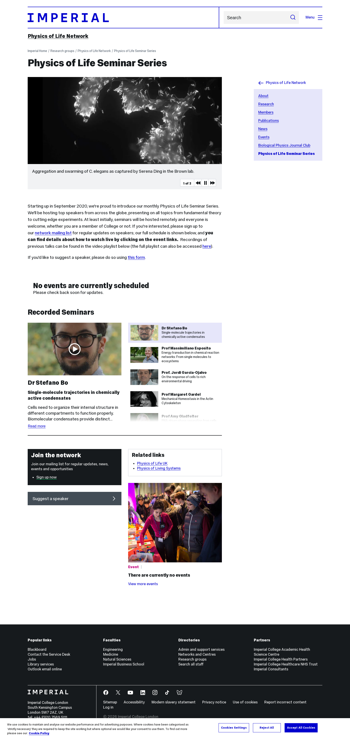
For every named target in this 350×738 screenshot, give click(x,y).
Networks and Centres (197, 654)
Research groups (62, 51)
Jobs (32, 659)
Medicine (110, 654)
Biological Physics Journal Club (284, 145)
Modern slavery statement (174, 702)
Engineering (113, 649)
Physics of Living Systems (159, 468)
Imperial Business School (123, 664)
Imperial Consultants (271, 669)
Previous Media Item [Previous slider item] (198, 182)
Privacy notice (214, 702)
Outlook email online (45, 669)
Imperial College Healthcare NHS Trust (286, 664)
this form (136, 257)
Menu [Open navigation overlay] (314, 17)
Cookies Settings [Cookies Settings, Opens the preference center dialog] (234, 727)
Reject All (267, 727)
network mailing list (53, 232)
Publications (268, 120)
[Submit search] (293, 17)
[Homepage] (123, 17)
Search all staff (191, 664)
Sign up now (46, 477)
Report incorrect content (285, 702)
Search (223, 17)
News (262, 129)
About (263, 96)
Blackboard (37, 649)
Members (265, 112)
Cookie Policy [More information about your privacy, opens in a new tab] (39, 733)
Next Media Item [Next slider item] (212, 182)
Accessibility (134, 702)
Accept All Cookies (301, 727)
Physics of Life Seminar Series (135, 51)
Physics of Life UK (152, 463)
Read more (37, 426)
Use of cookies (245, 702)
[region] (175, 728)
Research (266, 104)
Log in (108, 707)
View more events (143, 584)
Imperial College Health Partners (281, 659)
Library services (41, 664)
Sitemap (110, 702)
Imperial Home (37, 51)
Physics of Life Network (58, 36)
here (206, 246)
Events (263, 137)
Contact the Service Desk (49, 654)
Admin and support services (201, 649)
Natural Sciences (117, 659)
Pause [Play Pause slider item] (205, 182)
